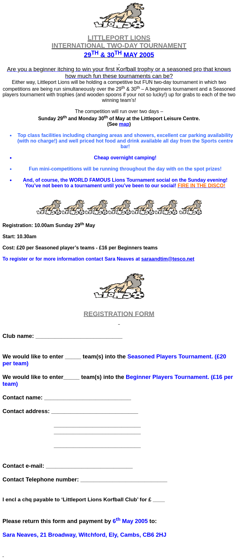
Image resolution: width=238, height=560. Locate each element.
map (124, 124)
